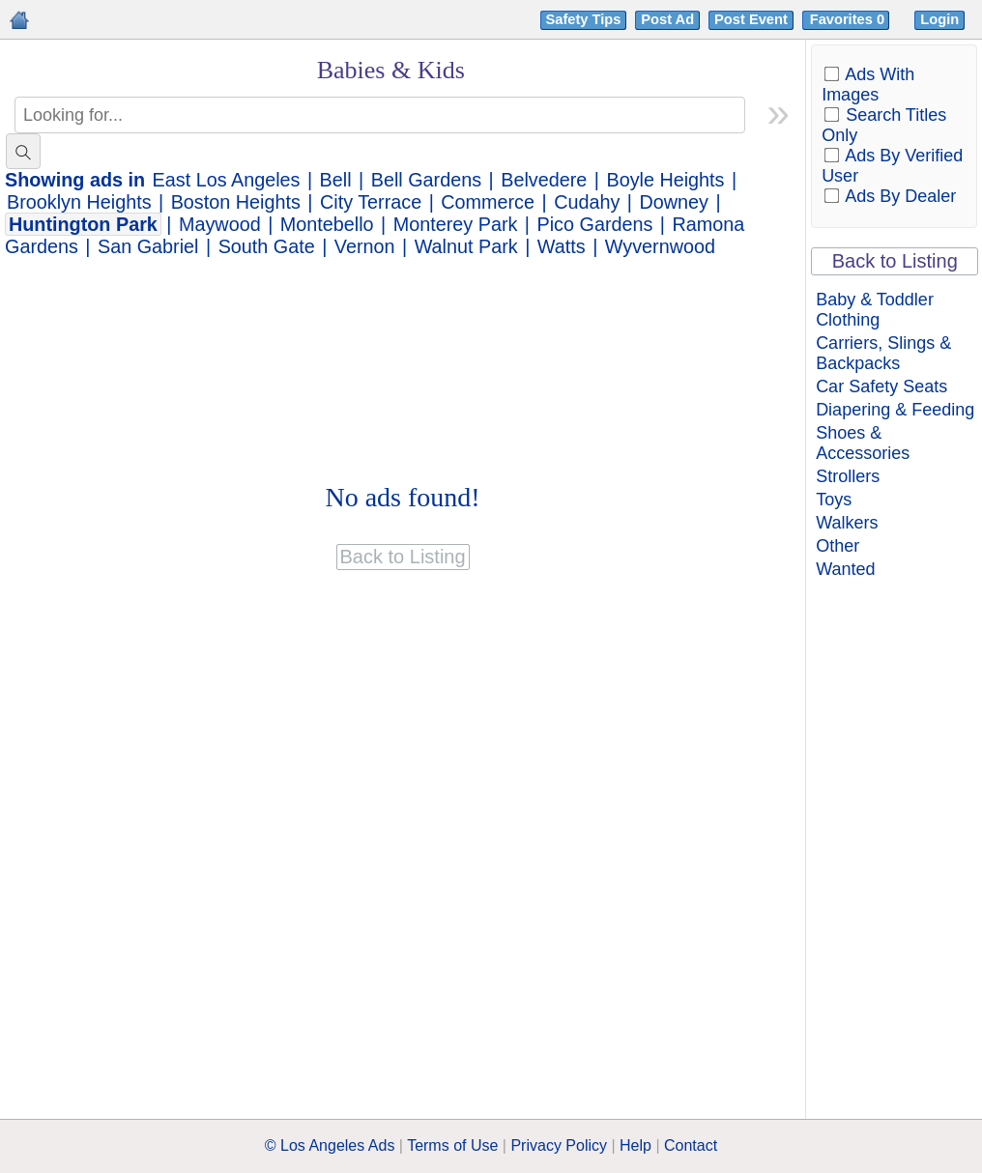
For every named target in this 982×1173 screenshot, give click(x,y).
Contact (690, 1145)
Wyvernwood (660, 246)
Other (837, 546)
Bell (336, 179)
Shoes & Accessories (863, 443)
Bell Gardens (426, 179)
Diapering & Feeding (895, 409)
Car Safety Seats (881, 386)
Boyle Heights (665, 179)
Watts (561, 246)
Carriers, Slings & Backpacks (883, 353)
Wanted (845, 569)
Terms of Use (452, 1145)
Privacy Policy (558, 1145)
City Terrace (370, 202)
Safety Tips (583, 19)
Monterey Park (455, 224)
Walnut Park (466, 246)
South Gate (266, 246)
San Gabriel (148, 246)
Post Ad (667, 19)
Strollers (848, 476)
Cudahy (587, 202)
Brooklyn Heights (79, 202)
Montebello (327, 224)
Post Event (751, 19)
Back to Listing (895, 261)
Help (635, 1145)
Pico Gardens (595, 224)
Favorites (849, 19)
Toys (834, 499)
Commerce (487, 202)
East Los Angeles (227, 179)
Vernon (364, 246)
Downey (673, 202)
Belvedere (544, 179)
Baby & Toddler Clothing (875, 309)
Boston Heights (236, 202)
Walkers (847, 522)
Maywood (220, 224)
